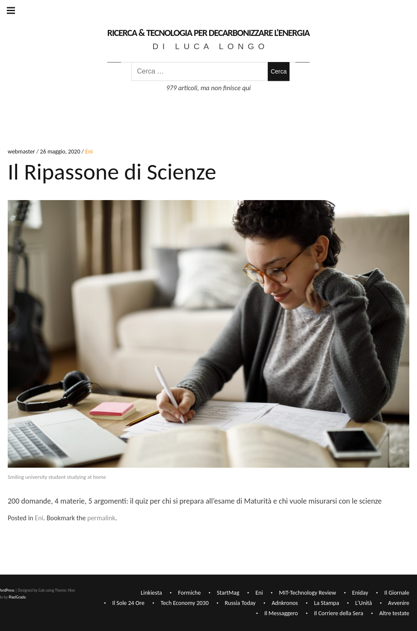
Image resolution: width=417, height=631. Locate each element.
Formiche (189, 592)
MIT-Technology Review (307, 592)
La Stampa (326, 603)
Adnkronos (285, 603)
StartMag (228, 592)
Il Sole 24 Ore (128, 603)
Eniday (360, 592)
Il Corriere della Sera (338, 613)
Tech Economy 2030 (184, 603)
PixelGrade (17, 597)
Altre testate (394, 613)
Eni (88, 152)
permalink (101, 518)
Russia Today (240, 603)
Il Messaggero (281, 613)
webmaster (22, 152)
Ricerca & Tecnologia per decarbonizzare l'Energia (208, 32)
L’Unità (363, 603)
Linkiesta (151, 592)
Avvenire (398, 603)
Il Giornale (396, 592)
